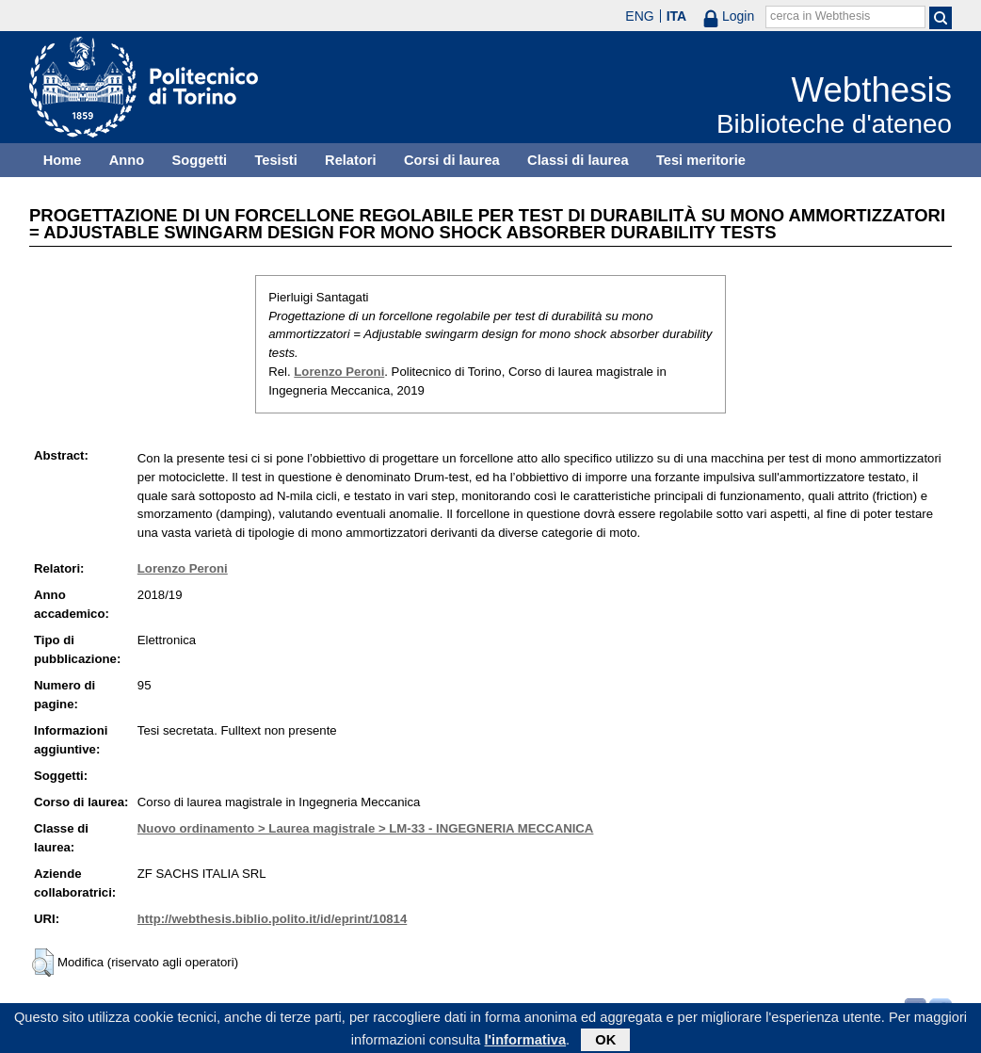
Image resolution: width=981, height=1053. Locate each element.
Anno (126, 160)
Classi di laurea (578, 160)
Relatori (351, 160)
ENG (639, 16)
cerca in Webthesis (820, 16)
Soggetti (199, 160)
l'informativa (526, 1043)
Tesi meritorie (701, 160)
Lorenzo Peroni (339, 371)
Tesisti (275, 160)
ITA (677, 16)
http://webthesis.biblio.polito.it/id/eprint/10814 (272, 919)
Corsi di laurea (452, 160)
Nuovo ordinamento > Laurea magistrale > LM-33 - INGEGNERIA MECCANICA (365, 828)
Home (62, 160)
